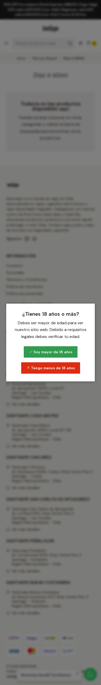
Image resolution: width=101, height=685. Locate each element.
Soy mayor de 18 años (50, 352)
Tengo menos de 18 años (50, 368)
